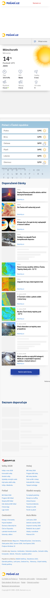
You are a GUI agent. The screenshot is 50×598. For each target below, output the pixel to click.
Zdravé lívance (31, 501)
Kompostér (5, 554)
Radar (23, 582)
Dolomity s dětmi (7, 534)
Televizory (33, 561)
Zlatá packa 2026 (7, 543)
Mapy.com (16, 541)
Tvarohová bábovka (32, 504)
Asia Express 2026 (29, 543)
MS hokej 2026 (31, 470)
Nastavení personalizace (11, 586)
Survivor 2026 (18, 543)
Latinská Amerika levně (9, 531)
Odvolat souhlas (33, 582)
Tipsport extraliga (31, 485)
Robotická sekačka (31, 551)
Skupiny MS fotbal (7, 501)
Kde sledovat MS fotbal (9, 504)
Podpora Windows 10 (8, 546)
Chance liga (5, 507)
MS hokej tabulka (31, 476)
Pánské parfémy (7, 564)
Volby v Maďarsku (7, 485)
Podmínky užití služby (27, 579)
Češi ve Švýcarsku (7, 528)
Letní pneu (16, 561)
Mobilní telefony (21, 559)
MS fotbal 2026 (6, 495)
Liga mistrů (5, 510)
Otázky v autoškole (32, 531)
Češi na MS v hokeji (32, 479)
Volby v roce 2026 (7, 470)
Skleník (12, 554)
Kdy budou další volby (8, 482)
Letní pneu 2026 (31, 520)
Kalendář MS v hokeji (32, 482)
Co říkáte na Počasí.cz (10, 579)
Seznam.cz (37, 3)
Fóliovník (18, 554)
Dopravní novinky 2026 (33, 525)
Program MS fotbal (8, 498)
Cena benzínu (36, 541)
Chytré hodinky (41, 561)
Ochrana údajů (41, 579)
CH (38, 170)
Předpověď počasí (25, 541)
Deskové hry (25, 561)
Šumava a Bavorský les (9, 525)
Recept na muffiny (32, 498)
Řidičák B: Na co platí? (33, 528)
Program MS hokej (32, 473)
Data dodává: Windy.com (11, 582)
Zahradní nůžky (43, 551)
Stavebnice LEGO (32, 559)
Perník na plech (31, 510)
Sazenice (13, 551)
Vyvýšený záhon (26, 554)
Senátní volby (6, 476)
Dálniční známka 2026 (33, 523)
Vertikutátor (21, 551)
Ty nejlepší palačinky (32, 495)
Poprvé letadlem (7, 523)
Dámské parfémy (7, 561)
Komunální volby (7, 473)
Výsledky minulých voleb (9, 479)
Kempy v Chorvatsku (8, 520)
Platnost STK (30, 534)
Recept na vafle (31, 507)
